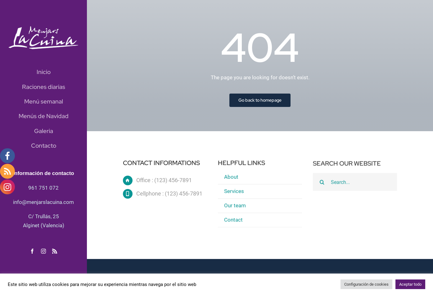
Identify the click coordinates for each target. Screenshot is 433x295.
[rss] (54, 251)
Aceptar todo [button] (410, 284)
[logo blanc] (43, 28)
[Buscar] (322, 183)
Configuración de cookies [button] (366, 284)
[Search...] (355, 183)
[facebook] (32, 251)
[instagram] (43, 251)
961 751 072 (43, 188)
